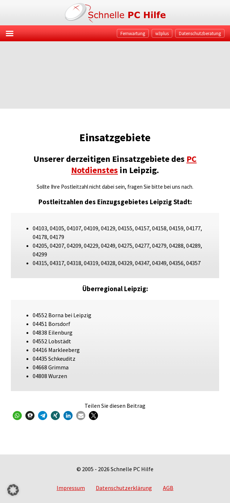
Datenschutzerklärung (124, 487)
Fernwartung (132, 33)
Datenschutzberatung (200, 33)
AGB (168, 487)
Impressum (71, 487)
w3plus (162, 33)
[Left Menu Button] (9, 33)
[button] (17, 415)
